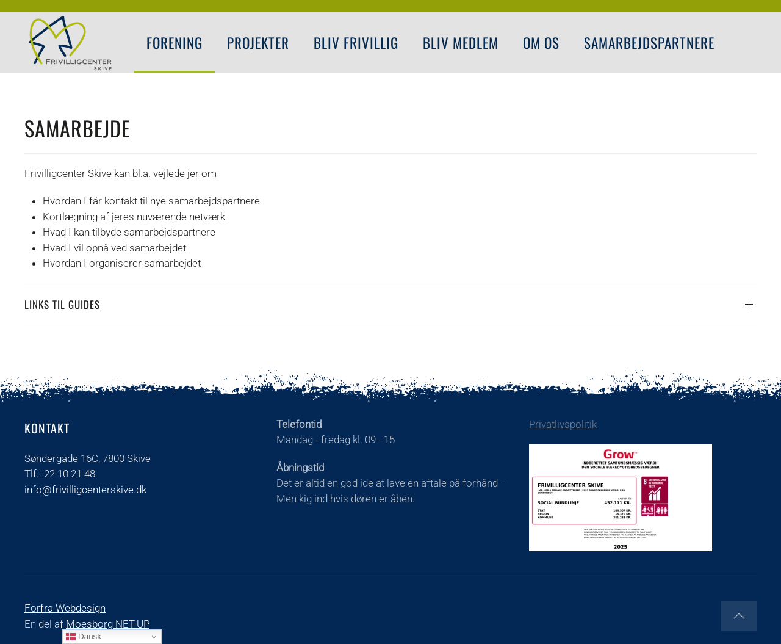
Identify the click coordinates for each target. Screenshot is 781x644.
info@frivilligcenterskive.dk (85, 489)
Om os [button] (541, 42)
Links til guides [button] (62, 304)
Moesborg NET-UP (107, 624)
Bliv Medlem (460, 42)
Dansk (83, 637)
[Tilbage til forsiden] (70, 42)
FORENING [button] (174, 42)
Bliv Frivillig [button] (356, 42)
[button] (739, 616)
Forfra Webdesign (65, 608)
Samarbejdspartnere (649, 42)
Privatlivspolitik (563, 424)
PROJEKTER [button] (258, 42)
